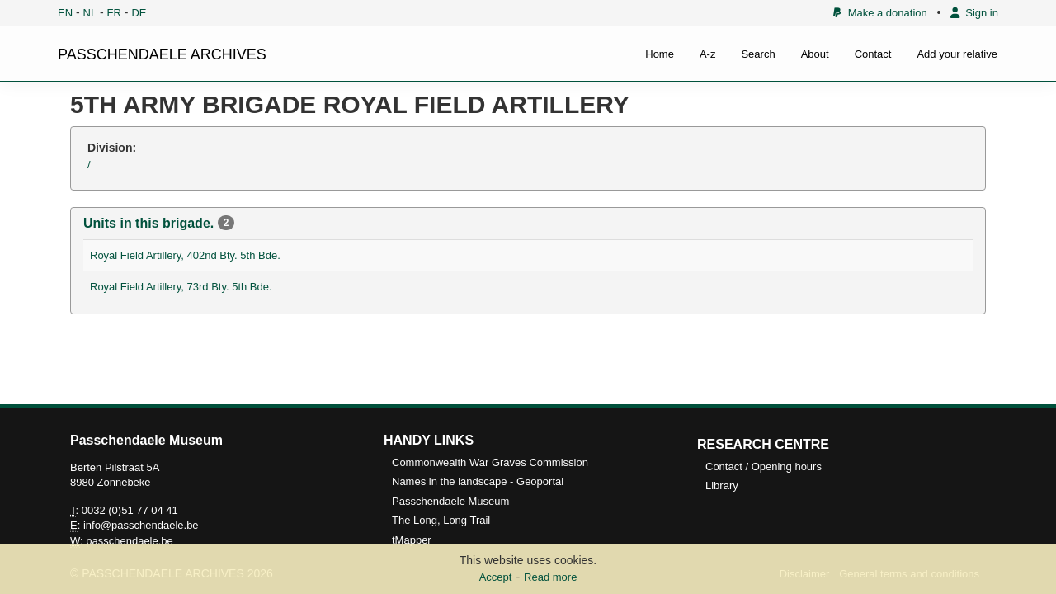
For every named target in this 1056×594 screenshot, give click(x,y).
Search (758, 54)
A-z (708, 54)
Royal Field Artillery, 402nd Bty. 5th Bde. (185, 255)
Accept (495, 577)
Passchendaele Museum (450, 501)
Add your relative (957, 54)
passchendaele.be (129, 541)
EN (65, 13)
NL (90, 13)
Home (659, 54)
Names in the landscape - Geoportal (477, 481)
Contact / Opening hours (763, 466)
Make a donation (879, 13)
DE (138, 13)
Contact (873, 54)
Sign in (974, 13)
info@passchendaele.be (141, 525)
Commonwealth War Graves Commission (490, 462)
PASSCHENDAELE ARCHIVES (162, 54)
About (815, 54)
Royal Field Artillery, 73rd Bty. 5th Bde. (181, 286)
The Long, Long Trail (441, 520)
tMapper (411, 540)
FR (114, 13)
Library (721, 485)
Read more (550, 577)
